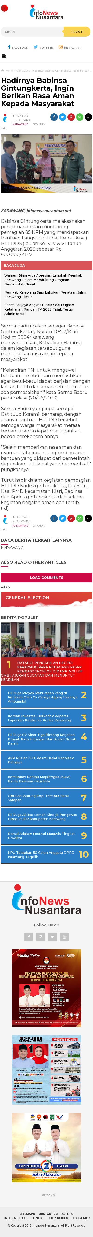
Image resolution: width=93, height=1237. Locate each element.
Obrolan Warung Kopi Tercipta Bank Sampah (38, 798)
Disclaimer (81, 1218)
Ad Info (67, 1214)
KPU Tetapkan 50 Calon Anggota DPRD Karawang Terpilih (41, 855)
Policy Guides (56, 1218)
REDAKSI (49, 1195)
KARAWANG (21, 124)
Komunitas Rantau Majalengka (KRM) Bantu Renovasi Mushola (39, 779)
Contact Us (48, 1214)
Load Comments (46, 577)
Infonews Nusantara (45, 1225)
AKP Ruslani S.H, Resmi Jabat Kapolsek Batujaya (41, 760)
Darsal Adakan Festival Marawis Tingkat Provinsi (41, 836)
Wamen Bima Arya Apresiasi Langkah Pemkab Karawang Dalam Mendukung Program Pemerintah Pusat (43, 279)
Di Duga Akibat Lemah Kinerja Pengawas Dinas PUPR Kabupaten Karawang (42, 817)
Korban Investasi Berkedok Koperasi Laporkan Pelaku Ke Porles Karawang (39, 718)
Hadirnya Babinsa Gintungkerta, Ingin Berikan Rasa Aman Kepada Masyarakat (37, 92)
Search (77, 31)
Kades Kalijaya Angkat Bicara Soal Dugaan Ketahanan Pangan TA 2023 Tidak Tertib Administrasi (39, 309)
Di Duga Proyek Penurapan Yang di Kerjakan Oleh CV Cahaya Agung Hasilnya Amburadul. (42, 697)
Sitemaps (27, 1214)
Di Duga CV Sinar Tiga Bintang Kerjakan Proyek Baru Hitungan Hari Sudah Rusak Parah (42, 739)
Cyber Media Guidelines (23, 1218)
